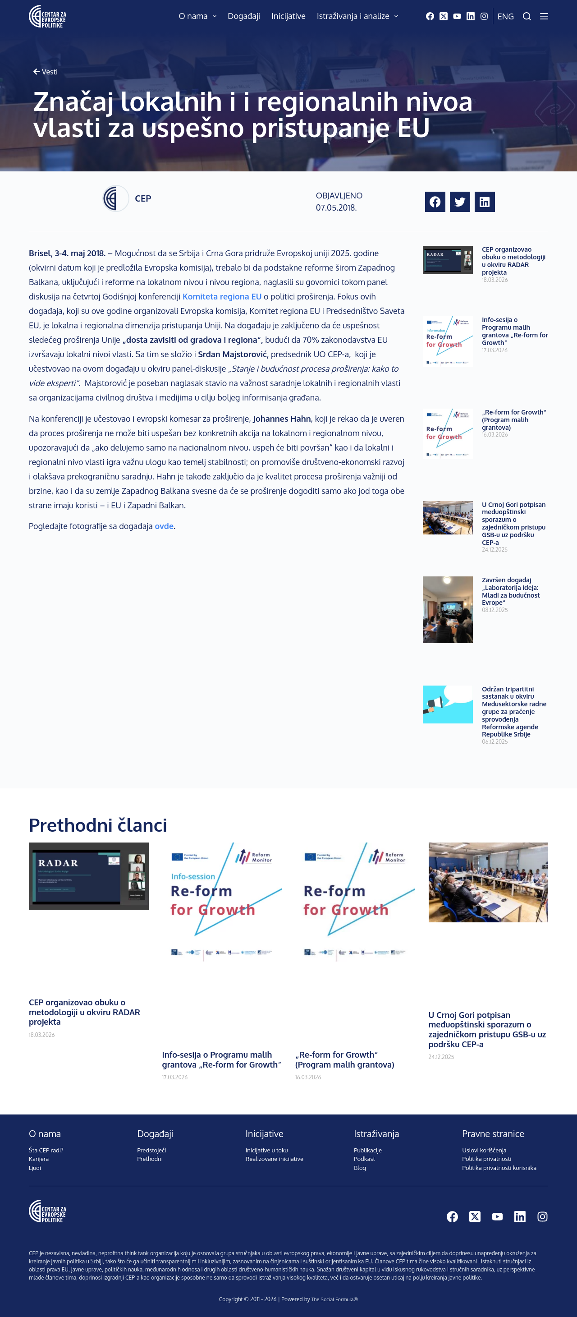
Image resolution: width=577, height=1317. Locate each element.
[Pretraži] (527, 16)
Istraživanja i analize (359, 16)
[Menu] (544, 16)
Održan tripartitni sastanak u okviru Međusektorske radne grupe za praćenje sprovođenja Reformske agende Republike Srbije (514, 711)
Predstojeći (151, 1150)
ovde (164, 526)
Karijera (39, 1158)
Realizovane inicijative (274, 1158)
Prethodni (150, 1158)
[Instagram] (484, 16)
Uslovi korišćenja (485, 1150)
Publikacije (368, 1150)
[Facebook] (430, 16)
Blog (360, 1167)
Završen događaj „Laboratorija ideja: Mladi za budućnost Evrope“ (511, 591)
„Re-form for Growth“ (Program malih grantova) (514, 419)
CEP (143, 198)
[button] (435, 202)
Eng (506, 16)
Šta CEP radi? (46, 1150)
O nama (199, 16)
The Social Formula (332, 1299)
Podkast (364, 1158)
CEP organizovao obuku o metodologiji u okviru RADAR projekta (513, 260)
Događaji (244, 16)
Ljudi (35, 1167)
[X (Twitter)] (444, 16)
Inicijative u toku (267, 1150)
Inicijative (288, 16)
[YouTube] (457, 16)
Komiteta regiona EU (222, 296)
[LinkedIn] (471, 16)
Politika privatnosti (487, 1158)
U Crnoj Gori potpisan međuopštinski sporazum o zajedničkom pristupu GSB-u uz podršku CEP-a (513, 523)
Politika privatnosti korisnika (500, 1167)
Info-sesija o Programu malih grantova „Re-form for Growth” (515, 331)
